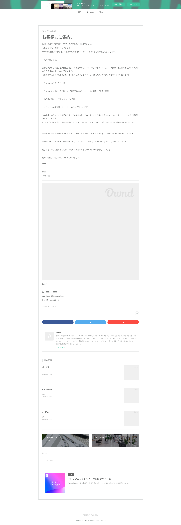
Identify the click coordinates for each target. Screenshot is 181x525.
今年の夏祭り (47, 389)
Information (90, 12)
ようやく (45, 367)
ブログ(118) (53, 306)
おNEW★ (46, 412)
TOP (79, 12)
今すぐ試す (118, 4)
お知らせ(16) (46, 306)
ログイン (133, 4)
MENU (101, 12)
